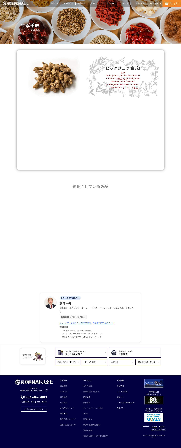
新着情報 (86, 397)
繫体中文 (162, 429)
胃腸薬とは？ (96, 3)
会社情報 (86, 403)
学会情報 (120, 386)
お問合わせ (140, 3)
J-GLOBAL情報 (84, 323)
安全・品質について (68, 425)
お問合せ (120, 397)
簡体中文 (154, 429)
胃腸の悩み (87, 430)
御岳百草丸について (68, 419)
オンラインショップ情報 (92, 408)
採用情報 (63, 403)
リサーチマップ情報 (68, 323)
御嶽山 (86, 414)
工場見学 (120, 408)
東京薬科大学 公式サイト (103, 323)
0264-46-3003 (34, 397)
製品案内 (55, 3)
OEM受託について (67, 408)
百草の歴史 (68, 3)
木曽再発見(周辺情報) (91, 425)
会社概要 (110, 3)
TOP (136, 40)
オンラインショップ (171, 3)
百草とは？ (87, 380)
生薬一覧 (145, 40)
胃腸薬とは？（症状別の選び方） (96, 436)
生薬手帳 (81, 3)
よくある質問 (124, 3)
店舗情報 (63, 397)
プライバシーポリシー (125, 403)
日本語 (154, 426)
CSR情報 (63, 391)
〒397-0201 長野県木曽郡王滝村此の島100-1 (34, 389)
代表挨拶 (63, 386)
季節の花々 (87, 419)
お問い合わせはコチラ (34, 409)
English (162, 426)
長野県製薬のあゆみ (91, 391)
